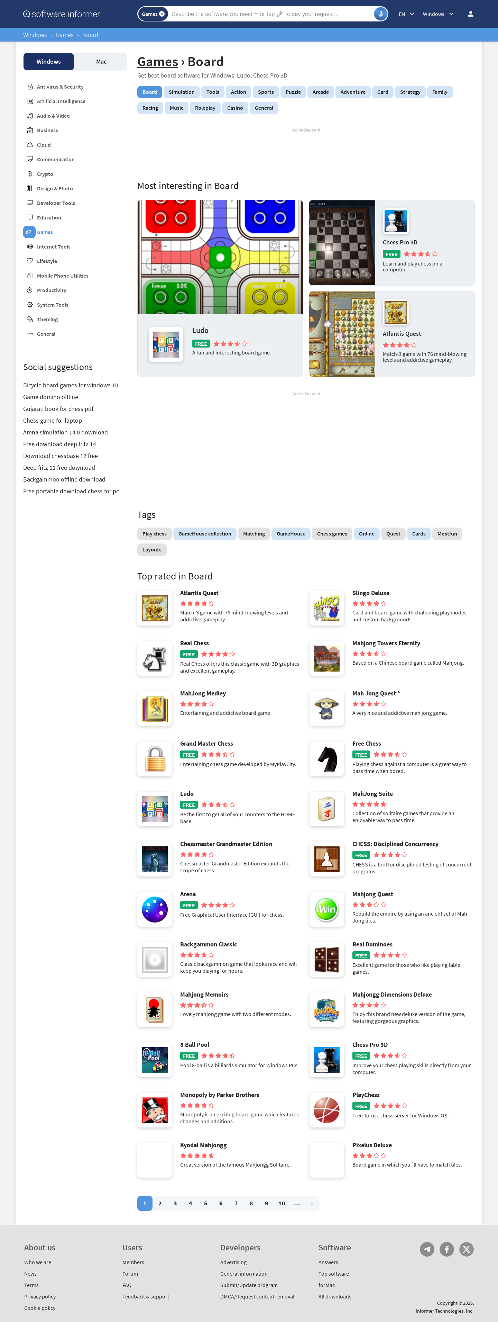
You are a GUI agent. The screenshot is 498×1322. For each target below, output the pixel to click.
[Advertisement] (306, 154)
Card (382, 91)
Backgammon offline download (64, 479)
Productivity (51, 290)
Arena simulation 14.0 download (65, 432)
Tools (212, 91)
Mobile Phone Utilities (63, 275)
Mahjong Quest (372, 894)
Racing (150, 107)
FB (447, 1249)
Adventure (353, 91)
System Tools (52, 304)
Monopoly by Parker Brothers (219, 1095)
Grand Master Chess (206, 743)
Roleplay (205, 107)
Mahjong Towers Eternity (386, 643)
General (46, 333)
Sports (266, 91)
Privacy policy (40, 1296)
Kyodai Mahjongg (203, 1145)
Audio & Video (53, 115)
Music (176, 107)
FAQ (127, 1284)
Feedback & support (145, 1296)
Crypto (45, 173)
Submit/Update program (249, 1284)
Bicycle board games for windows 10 (70, 385)
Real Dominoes (372, 944)
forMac (327, 1284)
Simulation (182, 91)
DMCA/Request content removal (257, 1296)
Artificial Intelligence (61, 101)
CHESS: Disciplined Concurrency (395, 844)
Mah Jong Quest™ (376, 693)
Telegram (427, 1249)
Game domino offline (50, 397)
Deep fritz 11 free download (59, 467)
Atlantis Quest (402, 334)
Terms (31, 1284)
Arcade (321, 91)
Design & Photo (55, 188)
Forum (130, 1273)
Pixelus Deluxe (372, 1145)
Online (367, 533)
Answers (328, 1262)
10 (281, 1203)
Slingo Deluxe (370, 593)
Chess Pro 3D (400, 242)
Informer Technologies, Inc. (445, 1310)
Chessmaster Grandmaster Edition (226, 844)
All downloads (335, 1296)
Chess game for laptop (52, 420)
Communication (56, 159)
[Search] (272, 14)
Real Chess (194, 643)
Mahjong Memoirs (204, 994)
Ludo (200, 330)
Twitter (466, 1249)
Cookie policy (39, 1307)
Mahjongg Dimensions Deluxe (392, 994)
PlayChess (366, 1095)
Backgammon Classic (208, 944)
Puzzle (293, 91)
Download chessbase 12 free (60, 456)
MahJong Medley (203, 693)
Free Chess (366, 743)
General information (244, 1273)
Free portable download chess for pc (71, 491)
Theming (47, 319)
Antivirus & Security (60, 86)
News (30, 1273)
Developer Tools (56, 202)
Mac (101, 61)
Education (49, 217)
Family (440, 91)
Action (238, 91)
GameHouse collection (204, 533)
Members (133, 1262)
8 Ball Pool (194, 1045)
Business (47, 130)
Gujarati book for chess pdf (58, 409)
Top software (334, 1273)
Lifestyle (47, 261)
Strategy (410, 91)
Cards (419, 533)
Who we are (37, 1262)
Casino (235, 107)
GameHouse (291, 533)
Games (65, 35)
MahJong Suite (372, 794)
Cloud (44, 144)
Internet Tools (54, 246)
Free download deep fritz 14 (59, 444)
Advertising (233, 1262)
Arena (188, 894)
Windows (35, 35)
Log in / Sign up (467, 14)
